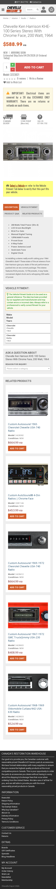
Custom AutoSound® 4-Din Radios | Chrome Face (24, 496)
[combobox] (28, 368)
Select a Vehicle (17, 185)
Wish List (6, 874)
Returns (5, 836)
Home (5, 18)
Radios (33, 18)
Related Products (32, 213)
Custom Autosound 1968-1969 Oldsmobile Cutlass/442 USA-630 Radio (26, 709)
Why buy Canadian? (10, 810)
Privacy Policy (7, 819)
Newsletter (6, 877)
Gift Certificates (8, 850)
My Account (7, 868)
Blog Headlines (8, 856)
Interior (15, 18)
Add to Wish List (12, 82)
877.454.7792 (21, 2)
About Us (6, 813)
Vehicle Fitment (29, 207)
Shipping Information (11, 804)
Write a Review (36, 78)
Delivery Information (10, 816)
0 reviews (21, 78)
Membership (7, 880)
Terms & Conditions (10, 822)
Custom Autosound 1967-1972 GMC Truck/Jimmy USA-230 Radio (26, 637)
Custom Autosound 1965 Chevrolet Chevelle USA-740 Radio (24, 427)
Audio (23, 18)
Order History (7, 871)
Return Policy (7, 801)
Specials (5, 853)
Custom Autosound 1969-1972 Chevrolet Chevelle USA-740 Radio (26, 566)
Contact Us (35, 2)
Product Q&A (12, 213)
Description (11, 207)
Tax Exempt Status (9, 807)
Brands (5, 847)
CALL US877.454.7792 (42, 122)
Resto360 (6, 798)
